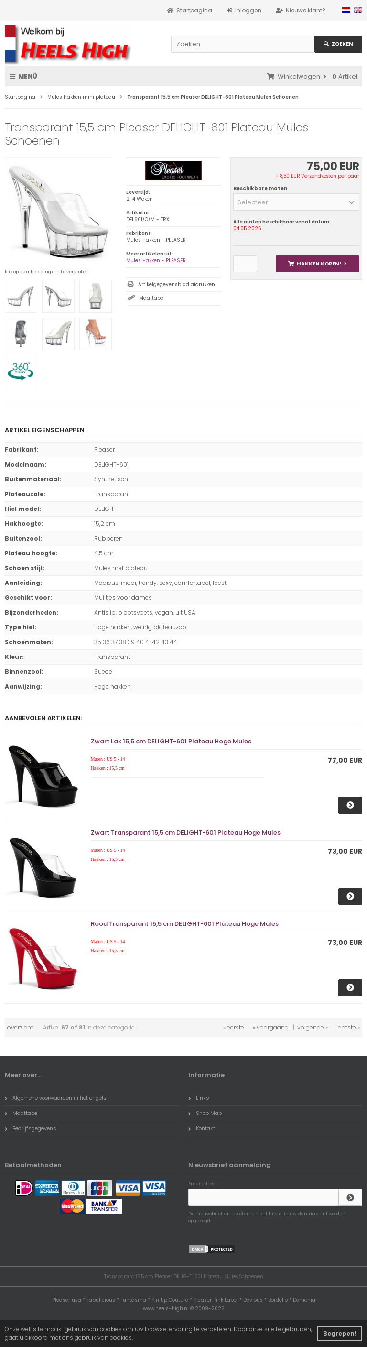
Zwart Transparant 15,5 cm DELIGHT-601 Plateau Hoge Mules (186, 832)
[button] (296, 202)
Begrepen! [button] (339, 1333)
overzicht (20, 1027)
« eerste (233, 1027)
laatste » (348, 1027)
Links (198, 1098)
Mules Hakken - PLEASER (156, 260)
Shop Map (205, 1113)
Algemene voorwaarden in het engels (56, 1098)
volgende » (312, 1027)
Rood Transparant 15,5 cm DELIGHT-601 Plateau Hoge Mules (185, 923)
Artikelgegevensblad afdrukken (176, 284)
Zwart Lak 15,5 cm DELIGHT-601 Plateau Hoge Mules (171, 741)
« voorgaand (271, 1027)
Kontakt (201, 1128)
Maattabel (152, 298)
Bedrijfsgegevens (30, 1128)
